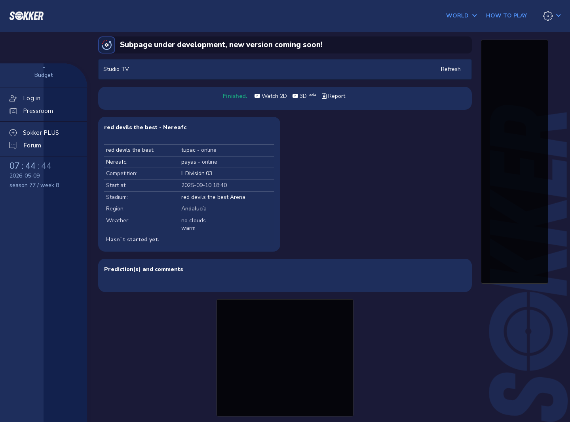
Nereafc (116, 162)
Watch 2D (271, 96)
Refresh (451, 69)
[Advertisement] (285, 356)
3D (304, 96)
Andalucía (194, 208)
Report (333, 96)
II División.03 (196, 173)
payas (188, 162)
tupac (188, 150)
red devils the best (129, 150)
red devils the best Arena (213, 197)
